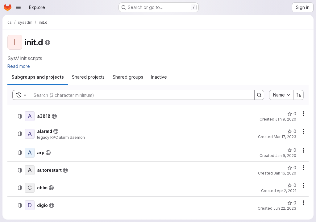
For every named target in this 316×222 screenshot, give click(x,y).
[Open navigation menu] (18, 7)
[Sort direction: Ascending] (299, 95)
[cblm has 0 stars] (291, 185)
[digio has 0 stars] (291, 202)
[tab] (37, 77)
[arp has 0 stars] (291, 150)
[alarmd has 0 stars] (291, 131)
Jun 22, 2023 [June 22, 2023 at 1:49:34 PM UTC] (284, 208)
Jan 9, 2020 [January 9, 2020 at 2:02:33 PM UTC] (285, 119)
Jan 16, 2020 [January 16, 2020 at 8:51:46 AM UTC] (285, 173)
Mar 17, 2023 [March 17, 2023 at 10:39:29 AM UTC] (285, 136)
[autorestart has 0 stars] (291, 167)
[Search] (139, 95)
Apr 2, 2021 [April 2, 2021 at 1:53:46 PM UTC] (286, 190)
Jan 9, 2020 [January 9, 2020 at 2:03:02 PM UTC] (285, 155)
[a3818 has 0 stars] (291, 113)
